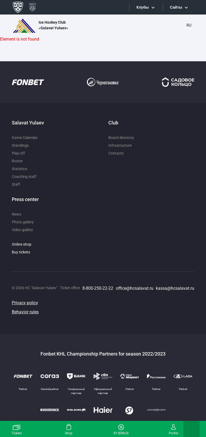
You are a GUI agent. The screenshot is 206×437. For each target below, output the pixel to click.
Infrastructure (120, 145)
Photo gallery (23, 222)
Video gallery (22, 230)
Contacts (116, 153)
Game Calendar (25, 137)
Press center (25, 199)
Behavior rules (25, 311)
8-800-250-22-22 (97, 288)
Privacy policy (25, 302)
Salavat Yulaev (28, 123)
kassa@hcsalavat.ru (175, 288)
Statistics (19, 169)
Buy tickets (21, 252)
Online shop (21, 244)
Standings (20, 145)
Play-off (18, 153)
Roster (17, 161)
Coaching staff (24, 176)
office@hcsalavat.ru (134, 288)
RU (189, 25)
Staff (16, 184)
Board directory (121, 137)
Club (113, 123)
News (16, 214)
